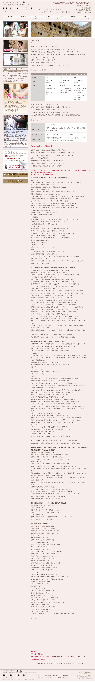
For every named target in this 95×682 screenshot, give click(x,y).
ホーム (39, 675)
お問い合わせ (66, 677)
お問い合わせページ (57, 656)
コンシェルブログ (57, 677)
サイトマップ (48, 677)
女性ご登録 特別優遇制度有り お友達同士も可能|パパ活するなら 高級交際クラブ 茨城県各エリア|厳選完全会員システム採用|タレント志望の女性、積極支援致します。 (72, 4)
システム (59, 675)
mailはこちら (45, 611)
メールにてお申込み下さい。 (78, 656)
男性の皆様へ (52, 675)
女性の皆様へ (66, 675)
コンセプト (45, 675)
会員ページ (40, 677)
